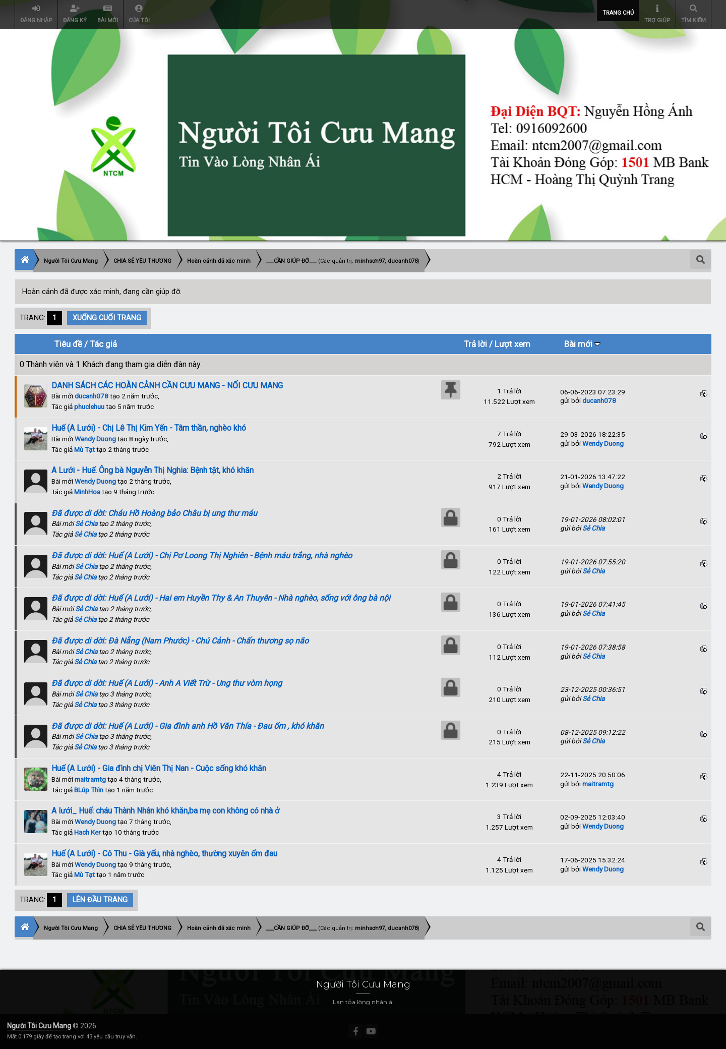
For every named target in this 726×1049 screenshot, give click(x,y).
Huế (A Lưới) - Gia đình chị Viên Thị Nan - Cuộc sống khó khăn (158, 768)
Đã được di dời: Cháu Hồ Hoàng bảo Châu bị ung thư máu (154, 513)
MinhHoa (87, 492)
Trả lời (475, 344)
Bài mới (582, 344)
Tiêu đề (68, 344)
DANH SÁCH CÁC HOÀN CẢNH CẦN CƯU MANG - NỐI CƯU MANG (167, 385)
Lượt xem (512, 344)
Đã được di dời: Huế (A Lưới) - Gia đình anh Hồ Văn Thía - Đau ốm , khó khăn (187, 726)
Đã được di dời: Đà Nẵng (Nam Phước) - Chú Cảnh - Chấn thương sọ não (180, 641)
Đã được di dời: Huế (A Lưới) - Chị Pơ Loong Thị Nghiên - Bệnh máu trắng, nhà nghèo (201, 555)
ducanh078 (91, 396)
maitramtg (90, 779)
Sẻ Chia (86, 523)
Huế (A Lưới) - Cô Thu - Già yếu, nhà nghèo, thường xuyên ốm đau (164, 853)
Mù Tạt (84, 449)
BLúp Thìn (88, 790)
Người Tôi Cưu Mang (39, 1026)
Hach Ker (87, 832)
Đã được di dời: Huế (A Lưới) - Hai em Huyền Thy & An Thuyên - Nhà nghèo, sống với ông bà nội (220, 598)
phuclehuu (89, 406)
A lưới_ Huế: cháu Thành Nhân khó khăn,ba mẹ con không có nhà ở (165, 810)
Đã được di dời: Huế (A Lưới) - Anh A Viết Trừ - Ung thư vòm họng (166, 683)
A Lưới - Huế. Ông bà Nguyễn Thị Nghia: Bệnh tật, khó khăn (152, 470)
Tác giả (103, 344)
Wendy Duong (95, 439)
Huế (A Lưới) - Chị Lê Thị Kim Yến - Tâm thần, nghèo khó (148, 428)
